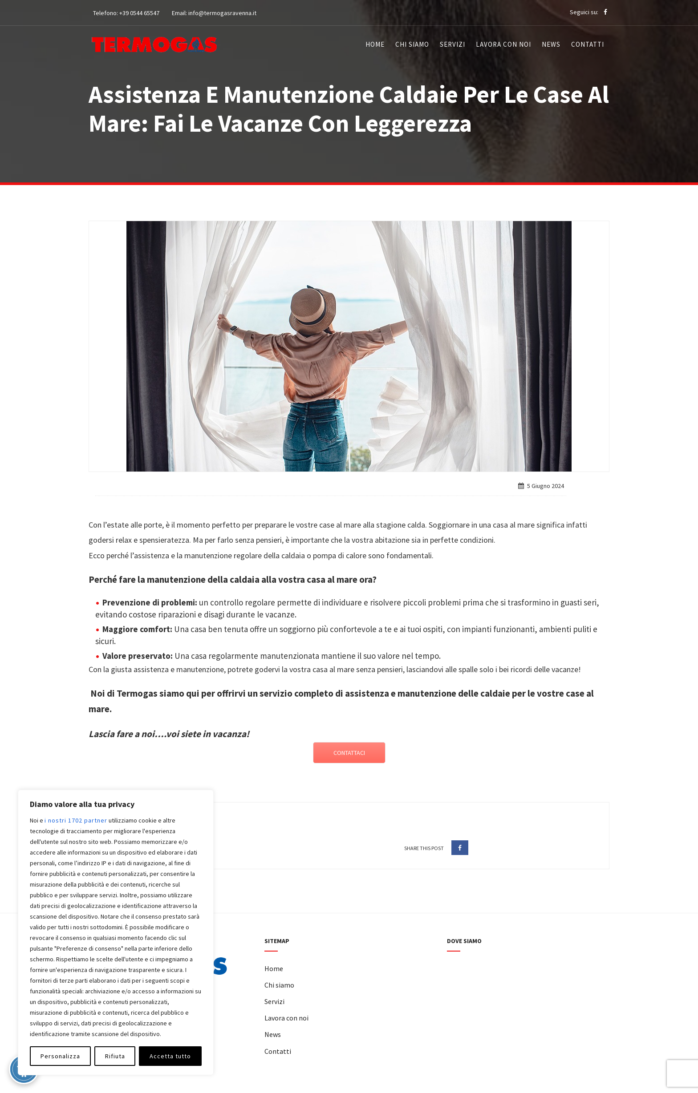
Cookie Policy (394, 1087)
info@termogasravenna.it (222, 13)
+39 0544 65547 (139, 13)
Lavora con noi (503, 44)
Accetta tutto (170, 1056)
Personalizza (60, 1056)
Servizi (452, 44)
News (551, 44)
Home (375, 44)
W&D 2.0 (452, 1087)
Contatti (587, 44)
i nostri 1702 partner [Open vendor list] (76, 820)
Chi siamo (412, 44)
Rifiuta (115, 1056)
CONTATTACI (349, 753)
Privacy (360, 1087)
